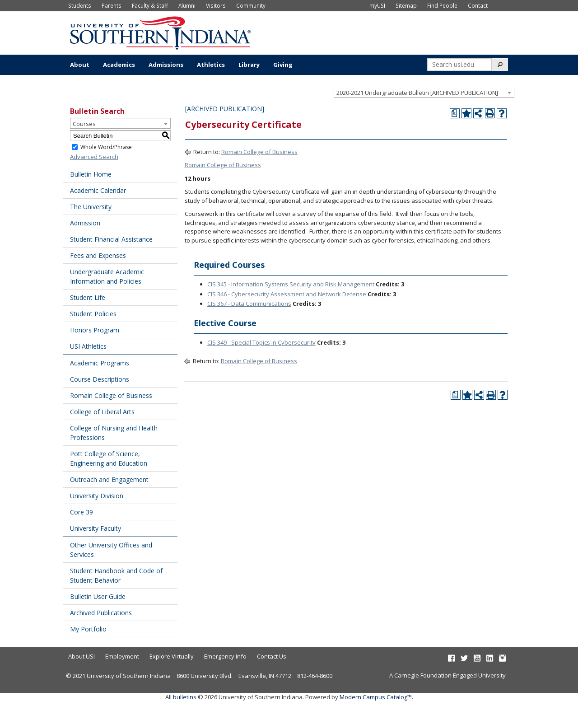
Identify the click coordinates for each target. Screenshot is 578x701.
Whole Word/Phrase (106, 147)
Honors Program (94, 330)
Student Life (87, 297)
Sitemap (406, 5)
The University (91, 206)
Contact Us (271, 656)
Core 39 (81, 512)
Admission (85, 223)
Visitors (216, 5)
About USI (81, 656)
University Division (96, 495)
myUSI (377, 5)
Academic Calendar (98, 190)
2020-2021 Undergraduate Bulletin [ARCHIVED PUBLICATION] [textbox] (417, 93)
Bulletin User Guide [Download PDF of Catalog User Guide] (98, 596)
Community (251, 5)
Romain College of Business (111, 395)
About (79, 65)
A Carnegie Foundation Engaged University (447, 675)
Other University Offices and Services (111, 550)
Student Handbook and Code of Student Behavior (116, 575)
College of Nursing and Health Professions (114, 433)
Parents (111, 5)
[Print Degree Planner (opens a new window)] (455, 113)
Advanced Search (94, 157)
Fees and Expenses (98, 255)
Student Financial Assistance (111, 239)
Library (249, 65)
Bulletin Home (91, 174)
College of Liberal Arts (102, 411)
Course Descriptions (99, 379)
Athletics (211, 65)
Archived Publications (101, 612)
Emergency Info (225, 656)
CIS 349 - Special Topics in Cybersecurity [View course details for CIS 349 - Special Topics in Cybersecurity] (261, 342)
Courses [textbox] (84, 124)
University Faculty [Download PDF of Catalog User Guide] (95, 528)
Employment (122, 656)
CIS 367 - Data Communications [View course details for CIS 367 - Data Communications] (249, 303)
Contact (478, 5)
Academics (119, 65)
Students (79, 5)
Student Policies (93, 313)
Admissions (166, 65)
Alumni (187, 5)
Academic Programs (99, 363)
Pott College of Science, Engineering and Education (108, 458)
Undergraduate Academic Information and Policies (107, 276)
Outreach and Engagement (109, 479)
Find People (442, 5)
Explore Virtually (171, 656)
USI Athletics (88, 346)
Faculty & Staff (150, 5)
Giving (283, 65)
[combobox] (424, 92)
